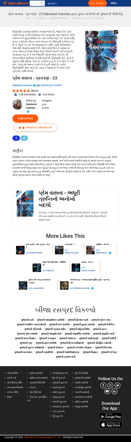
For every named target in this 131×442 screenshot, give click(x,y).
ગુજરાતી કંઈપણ (109, 352)
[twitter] (117, 385)
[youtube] (107, 391)
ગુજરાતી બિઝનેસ (103, 347)
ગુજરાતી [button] (52, 3)
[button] (42, 3)
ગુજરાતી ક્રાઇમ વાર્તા (65, 356)
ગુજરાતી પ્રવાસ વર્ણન (55, 329)
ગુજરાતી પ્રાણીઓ (44, 352)
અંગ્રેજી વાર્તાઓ (83, 387)
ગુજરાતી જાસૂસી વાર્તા (51, 333)
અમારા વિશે (12, 373)
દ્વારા (28, 253)
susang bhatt (38, 288)
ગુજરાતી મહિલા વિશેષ (79, 329)
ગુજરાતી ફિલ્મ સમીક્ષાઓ (72, 343)
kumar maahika (88, 270)
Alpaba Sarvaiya (72, 253)
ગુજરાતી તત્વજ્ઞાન (47, 338)
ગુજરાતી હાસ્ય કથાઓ (83, 324)
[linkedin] (114, 391)
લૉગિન (113, 3)
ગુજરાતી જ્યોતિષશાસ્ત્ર (67, 352)
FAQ (9, 397)
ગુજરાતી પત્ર (26, 343)
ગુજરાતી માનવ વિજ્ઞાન (25, 338)
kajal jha (50, 270)
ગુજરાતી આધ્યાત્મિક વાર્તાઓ (50, 319)
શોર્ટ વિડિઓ (35, 392)
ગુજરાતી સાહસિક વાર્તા (103, 333)
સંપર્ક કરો (11, 377)
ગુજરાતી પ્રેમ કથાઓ (27, 333)
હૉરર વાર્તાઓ (45, 106)
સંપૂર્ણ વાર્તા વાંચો (25, 118)
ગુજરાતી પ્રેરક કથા (100, 319)
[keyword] (37, 3)
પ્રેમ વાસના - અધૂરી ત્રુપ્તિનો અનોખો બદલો (59, 199)
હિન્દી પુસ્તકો (58, 377)
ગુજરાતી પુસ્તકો (60, 382)
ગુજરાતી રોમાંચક (55, 347)
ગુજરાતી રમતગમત (23, 352)
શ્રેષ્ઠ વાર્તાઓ (36, 373)
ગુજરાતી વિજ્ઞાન (90, 352)
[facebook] (103, 385)
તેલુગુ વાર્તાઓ (81, 406)
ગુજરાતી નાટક (100, 329)
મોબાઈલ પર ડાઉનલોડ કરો (35, 127)
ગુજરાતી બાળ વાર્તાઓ (59, 324)
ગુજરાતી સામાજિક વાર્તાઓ (77, 333)
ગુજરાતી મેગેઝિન (106, 324)
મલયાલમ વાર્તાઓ (83, 397)
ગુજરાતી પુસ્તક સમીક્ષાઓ (31, 347)
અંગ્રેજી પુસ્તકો (60, 373)
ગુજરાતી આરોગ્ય (67, 338)
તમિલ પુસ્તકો (58, 392)
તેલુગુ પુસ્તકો (58, 397)
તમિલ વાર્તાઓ (81, 401)
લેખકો (33, 387)
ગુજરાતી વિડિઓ (37, 382)
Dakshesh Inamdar (24, 85)
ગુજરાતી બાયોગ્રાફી (88, 338)
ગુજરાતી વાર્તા (27, 319)
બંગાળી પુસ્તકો (59, 401)
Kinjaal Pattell (36, 253)
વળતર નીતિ (12, 392)
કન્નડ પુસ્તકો (58, 411)
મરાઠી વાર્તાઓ (81, 382)
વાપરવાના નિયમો (15, 387)
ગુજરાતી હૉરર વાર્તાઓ (51, 85)
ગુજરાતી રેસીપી (109, 338)
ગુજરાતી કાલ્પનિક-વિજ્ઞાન (79, 347)
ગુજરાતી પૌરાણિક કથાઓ (99, 343)
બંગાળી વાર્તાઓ (82, 392)
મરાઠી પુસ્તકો (58, 387)
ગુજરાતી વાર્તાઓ (82, 377)
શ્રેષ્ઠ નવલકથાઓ (39, 377)
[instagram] (110, 385)
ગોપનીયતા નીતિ (14, 382)
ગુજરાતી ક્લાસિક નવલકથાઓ (31, 324)
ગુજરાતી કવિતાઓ (32, 329)
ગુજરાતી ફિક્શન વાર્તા (78, 319)
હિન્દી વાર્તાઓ (81, 373)
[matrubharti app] (79, 3)
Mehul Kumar (103, 253)
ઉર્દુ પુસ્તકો (57, 416)
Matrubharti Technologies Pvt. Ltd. (43, 437)
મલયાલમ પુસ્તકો (60, 406)
